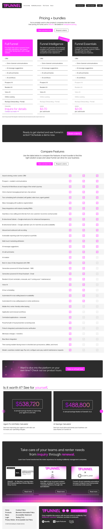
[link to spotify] (46, 521)
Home (7, 510)
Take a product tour (44, 30)
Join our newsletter (79, 511)
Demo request (90, 5)
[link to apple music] (59, 521)
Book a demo (74, 133)
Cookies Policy (21, 510)
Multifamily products (36, 5)
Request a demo (61, 30)
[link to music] (71, 521)
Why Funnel (46, 5)
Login (100, 5)
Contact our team (12, 111)
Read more (28, 492)
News (7, 515)
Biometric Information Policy (25, 512)
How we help (27, 5)
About (51, 5)
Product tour (80, 5)
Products (8, 512)
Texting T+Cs (20, 517)
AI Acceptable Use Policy (24, 520)
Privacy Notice (10, 520)
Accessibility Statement (24, 515)
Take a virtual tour (75, 369)
